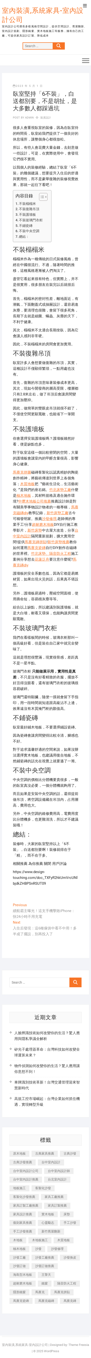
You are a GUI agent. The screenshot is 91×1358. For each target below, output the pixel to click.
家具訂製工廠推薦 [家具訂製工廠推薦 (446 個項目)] (25, 1205)
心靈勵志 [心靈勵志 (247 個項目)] (47, 1222)
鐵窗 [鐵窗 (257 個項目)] (44, 1283)
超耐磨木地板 (43, 524)
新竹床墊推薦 (58, 542)
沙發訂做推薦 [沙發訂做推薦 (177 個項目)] (44, 1266)
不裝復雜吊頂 (29, 209)
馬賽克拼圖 (22, 472)
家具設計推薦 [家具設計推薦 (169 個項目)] (22, 1214)
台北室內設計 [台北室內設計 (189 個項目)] (57, 1179)
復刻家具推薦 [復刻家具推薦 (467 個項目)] (22, 1222)
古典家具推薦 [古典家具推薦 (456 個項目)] (44, 1153)
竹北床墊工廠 (60, 490)
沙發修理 (49, 519)
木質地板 (27, 484)
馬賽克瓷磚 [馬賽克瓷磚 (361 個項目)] (21, 1301)
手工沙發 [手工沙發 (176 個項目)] (70, 1222)
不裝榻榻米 (27, 204)
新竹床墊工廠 (57, 513)
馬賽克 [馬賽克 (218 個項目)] (40, 1292)
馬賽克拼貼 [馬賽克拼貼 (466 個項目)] (62, 1292)
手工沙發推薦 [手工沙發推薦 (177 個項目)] (22, 1231)
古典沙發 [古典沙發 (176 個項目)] (70, 1153)
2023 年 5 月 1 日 (28, 86)
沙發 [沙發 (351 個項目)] (38, 1249)
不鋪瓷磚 (26, 226)
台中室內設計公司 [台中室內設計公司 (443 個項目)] (25, 1171)
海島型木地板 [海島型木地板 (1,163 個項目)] (22, 1274)
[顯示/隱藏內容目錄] (40, 197)
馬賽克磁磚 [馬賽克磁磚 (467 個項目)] (46, 1301)
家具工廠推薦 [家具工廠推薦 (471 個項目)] (54, 1197)
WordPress (51, 1351)
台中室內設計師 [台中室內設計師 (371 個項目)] (59, 1171)
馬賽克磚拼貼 (36, 542)
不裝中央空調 (29, 231)
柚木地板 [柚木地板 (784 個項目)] (19, 1249)
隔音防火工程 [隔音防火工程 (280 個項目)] (66, 1283)
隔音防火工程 (60, 553)
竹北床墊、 (40, 553)
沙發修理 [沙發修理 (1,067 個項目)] (57, 1249)
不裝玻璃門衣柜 (31, 220)
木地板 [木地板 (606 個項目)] (18, 1240)
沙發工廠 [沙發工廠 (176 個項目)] (19, 1257)
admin (29, 117)
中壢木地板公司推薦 (34, 501)
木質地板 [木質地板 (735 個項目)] (63, 1240)
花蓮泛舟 (42, 559)
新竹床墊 (34, 530)
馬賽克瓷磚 (36, 548)
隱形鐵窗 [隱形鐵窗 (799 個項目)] (19, 1292)
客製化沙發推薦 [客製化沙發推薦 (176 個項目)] (24, 1197)
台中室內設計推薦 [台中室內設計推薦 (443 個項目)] (25, 1179)
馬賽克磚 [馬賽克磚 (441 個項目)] (70, 1301)
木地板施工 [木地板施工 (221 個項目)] (40, 1240)
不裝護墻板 (27, 214)
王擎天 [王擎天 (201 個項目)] (46, 1274)
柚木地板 (24, 495)
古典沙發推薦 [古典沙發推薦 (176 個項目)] (22, 1162)
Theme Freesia (78, 1345)
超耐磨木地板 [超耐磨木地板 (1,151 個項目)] (22, 1283)
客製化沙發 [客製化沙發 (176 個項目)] (43, 1188)
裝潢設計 (45, 117)
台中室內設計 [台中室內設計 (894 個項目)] (50, 1162)
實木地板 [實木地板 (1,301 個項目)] (47, 1214)
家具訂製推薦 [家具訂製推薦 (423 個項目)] (57, 1205)
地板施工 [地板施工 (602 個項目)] (19, 1188)
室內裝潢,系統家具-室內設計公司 (42, 15)
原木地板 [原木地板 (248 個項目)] (19, 1153)
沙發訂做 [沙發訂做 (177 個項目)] (19, 1266)
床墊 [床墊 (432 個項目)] (67, 1214)
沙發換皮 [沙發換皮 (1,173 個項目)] (70, 1257)
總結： (24, 236)
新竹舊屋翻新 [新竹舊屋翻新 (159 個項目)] (50, 1231)
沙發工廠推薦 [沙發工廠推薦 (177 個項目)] (44, 1257)
